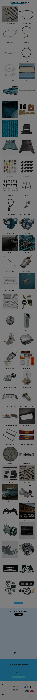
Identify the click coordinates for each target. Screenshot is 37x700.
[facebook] (25, 687)
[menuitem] (7, 687)
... (20, 652)
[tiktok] (30, 687)
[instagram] (28, 687)
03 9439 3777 (15, 686)
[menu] (2, 3)
